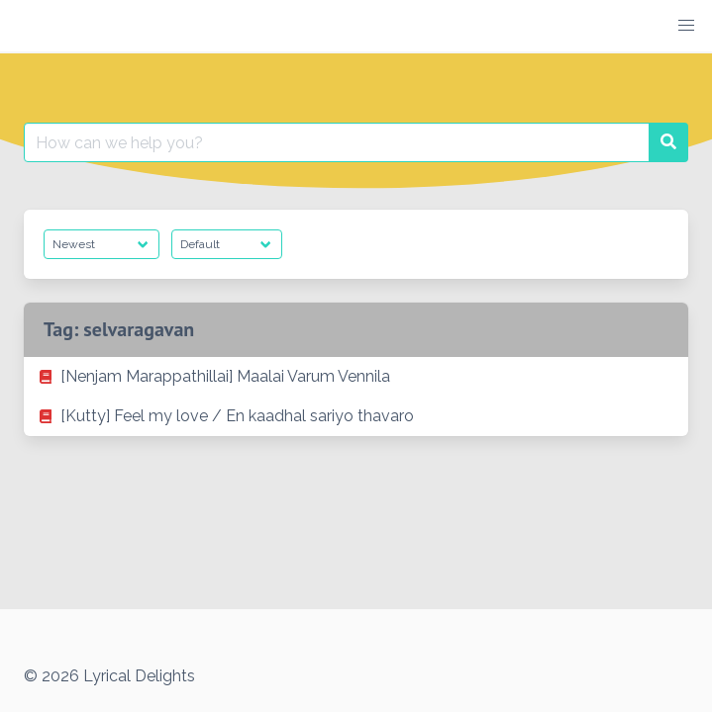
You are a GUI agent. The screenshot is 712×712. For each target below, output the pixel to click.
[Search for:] (337, 142)
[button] (686, 25)
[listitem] (356, 377)
